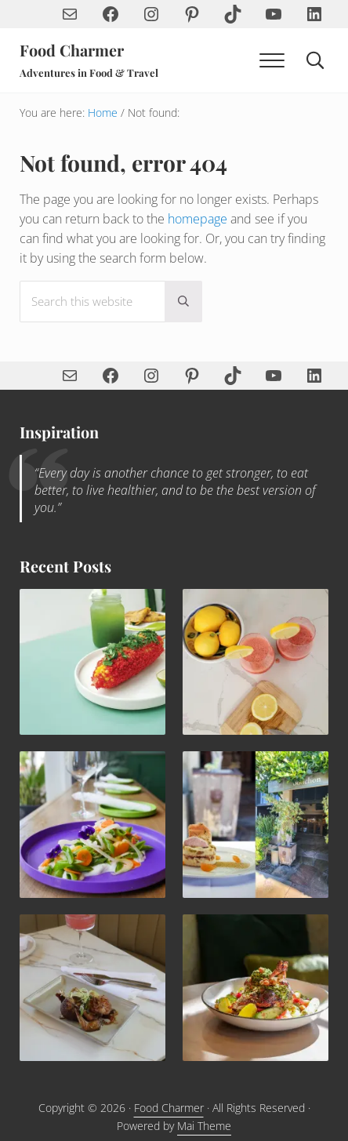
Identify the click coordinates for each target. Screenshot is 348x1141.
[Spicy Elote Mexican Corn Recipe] (92, 662)
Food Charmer (72, 50)
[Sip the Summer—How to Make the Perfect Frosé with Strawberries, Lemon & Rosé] (255, 662)
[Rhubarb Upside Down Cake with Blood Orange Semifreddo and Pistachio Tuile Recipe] (255, 824)
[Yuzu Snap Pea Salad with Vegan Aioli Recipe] (92, 824)
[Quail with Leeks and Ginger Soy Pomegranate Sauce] (92, 987)
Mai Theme (204, 1125)
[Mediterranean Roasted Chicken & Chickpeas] (255, 987)
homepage (197, 218)
